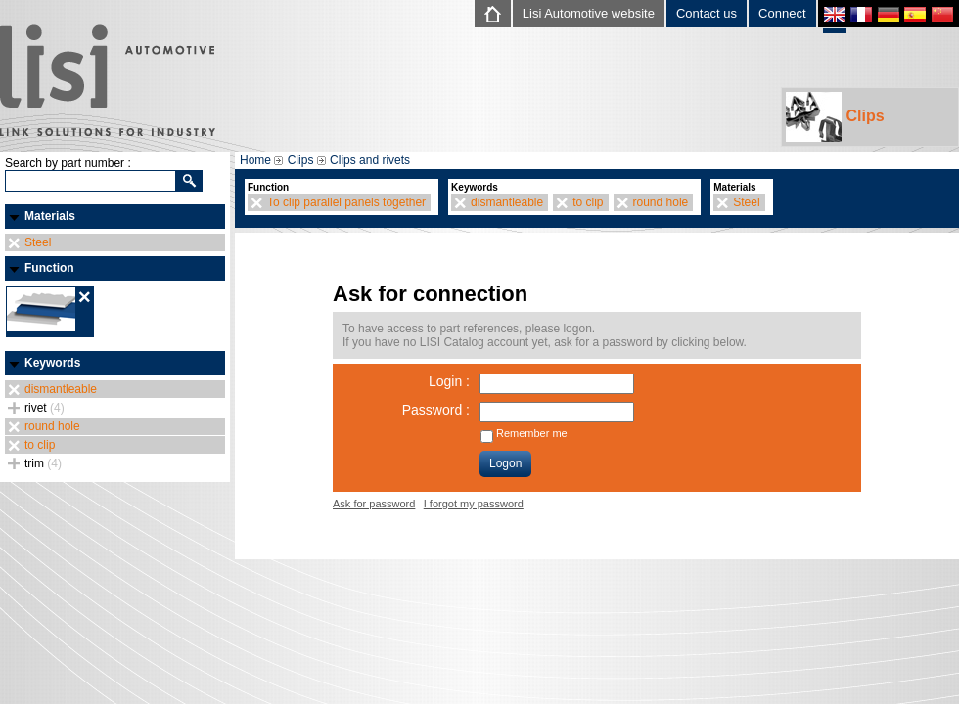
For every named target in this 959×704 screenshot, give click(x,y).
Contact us (706, 13)
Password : (436, 410)
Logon (505, 463)
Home (255, 160)
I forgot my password (474, 503)
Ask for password (374, 503)
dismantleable (60, 389)
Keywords (52, 363)
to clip (39, 445)
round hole (52, 426)
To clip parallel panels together (346, 202)
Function (49, 268)
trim (43, 463)
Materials (49, 216)
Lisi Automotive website (589, 13)
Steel (37, 242)
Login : (449, 381)
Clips (835, 117)
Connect (781, 13)
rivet (44, 408)
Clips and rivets (370, 160)
